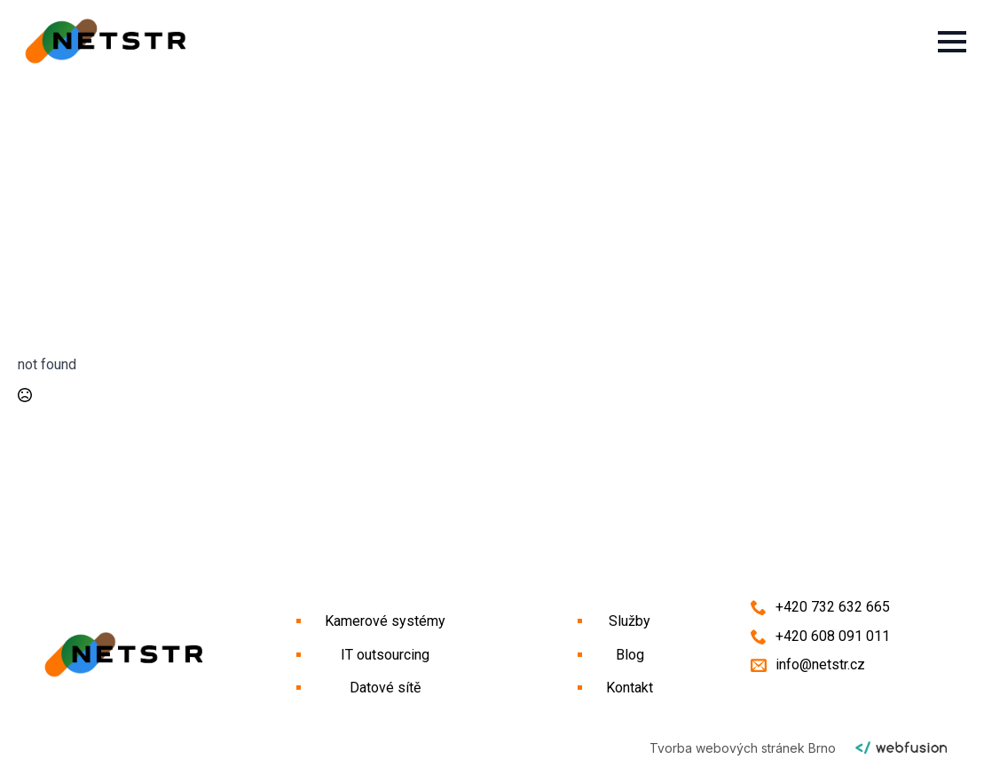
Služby (629, 621)
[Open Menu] (952, 42)
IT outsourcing (385, 654)
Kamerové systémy (385, 621)
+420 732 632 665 (832, 606)
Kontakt (629, 687)
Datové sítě (385, 687)
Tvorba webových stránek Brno (742, 747)
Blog (630, 654)
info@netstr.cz (820, 664)
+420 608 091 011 (832, 636)
